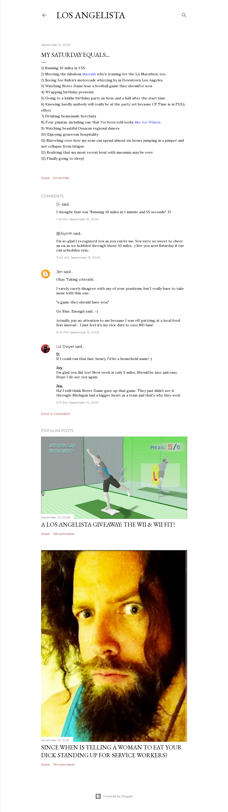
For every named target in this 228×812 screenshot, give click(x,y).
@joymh (89, 74)
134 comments (64, 764)
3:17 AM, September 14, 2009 (77, 402)
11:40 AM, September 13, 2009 (78, 257)
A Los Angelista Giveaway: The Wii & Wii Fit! (108, 524)
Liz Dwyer (65, 346)
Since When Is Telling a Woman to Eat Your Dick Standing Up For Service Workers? (111, 751)
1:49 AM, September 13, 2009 (77, 219)
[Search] (184, 14)
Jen (59, 271)
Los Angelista (90, 15)
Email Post (61, 178)
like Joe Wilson (147, 122)
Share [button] (45, 178)
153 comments (63, 534)
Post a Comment (55, 414)
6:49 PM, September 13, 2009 (77, 332)
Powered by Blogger (114, 796)
